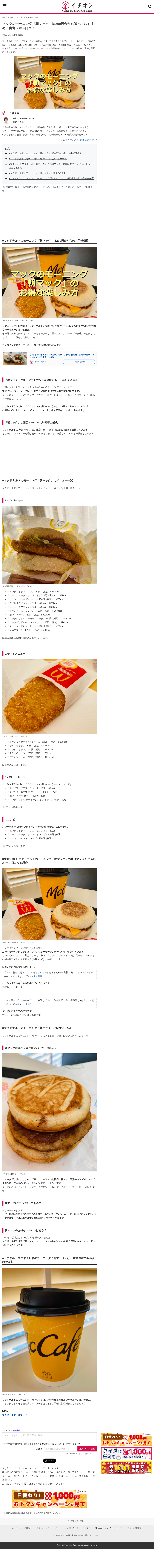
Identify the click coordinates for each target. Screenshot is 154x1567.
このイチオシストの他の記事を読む (79, 139)
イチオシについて (42, 1528)
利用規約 (26, 1528)
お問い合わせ (72, 1528)
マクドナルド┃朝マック (14, 1415)
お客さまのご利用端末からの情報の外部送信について (77, 1535)
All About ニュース (114, 1528)
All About (98, 1528)
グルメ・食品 (7, 17)
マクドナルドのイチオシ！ (27, 17)
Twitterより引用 (34, 976)
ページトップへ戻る (75, 1521)
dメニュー (58, 1528)
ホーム (15, 1528)
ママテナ (86, 1528)
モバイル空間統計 (134, 1528)
